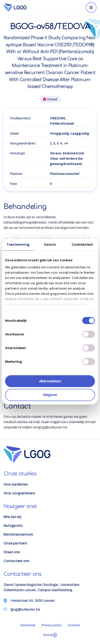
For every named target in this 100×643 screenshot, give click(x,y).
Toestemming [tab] (17, 244)
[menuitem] (50, 484)
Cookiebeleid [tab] (82, 244)
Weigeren (50, 395)
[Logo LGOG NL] (31, 7)
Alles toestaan (50, 381)
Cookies (73, 625)
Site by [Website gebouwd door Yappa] (50, 635)
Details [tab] (50, 244)
